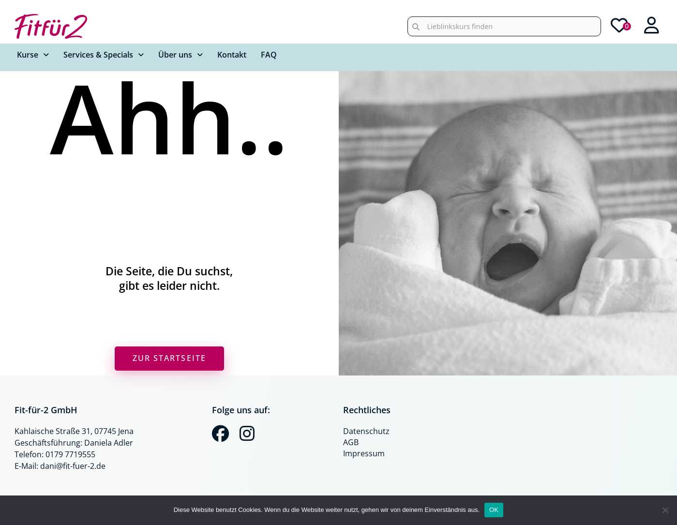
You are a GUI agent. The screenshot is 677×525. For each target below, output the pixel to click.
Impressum (364, 453)
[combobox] (504, 26)
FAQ (269, 54)
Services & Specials (103, 54)
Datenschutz (366, 431)
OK (493, 509)
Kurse (33, 54)
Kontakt (231, 54)
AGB (351, 442)
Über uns (180, 54)
